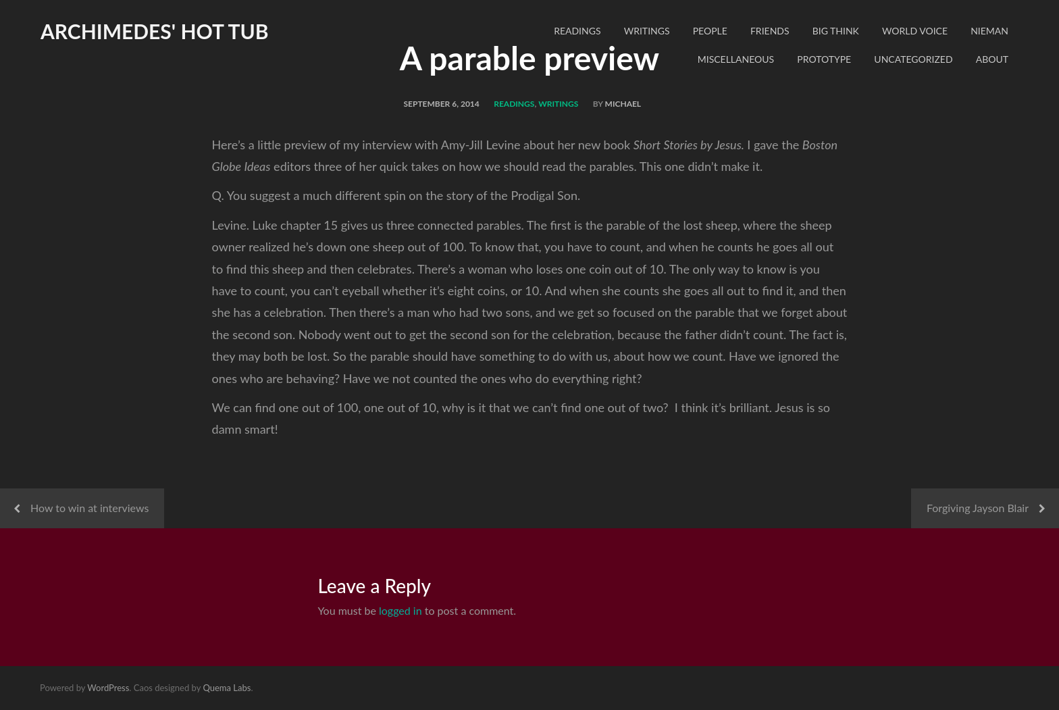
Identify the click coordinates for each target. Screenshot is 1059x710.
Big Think (835, 30)
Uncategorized (913, 59)
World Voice (915, 30)
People (710, 30)
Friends (770, 30)
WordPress (108, 687)
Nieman (989, 30)
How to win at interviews (89, 507)
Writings (647, 30)
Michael (623, 104)
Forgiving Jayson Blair (978, 507)
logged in (400, 610)
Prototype (824, 59)
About (992, 59)
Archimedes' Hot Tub (155, 31)
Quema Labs (227, 687)
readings (577, 30)
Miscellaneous (736, 59)
